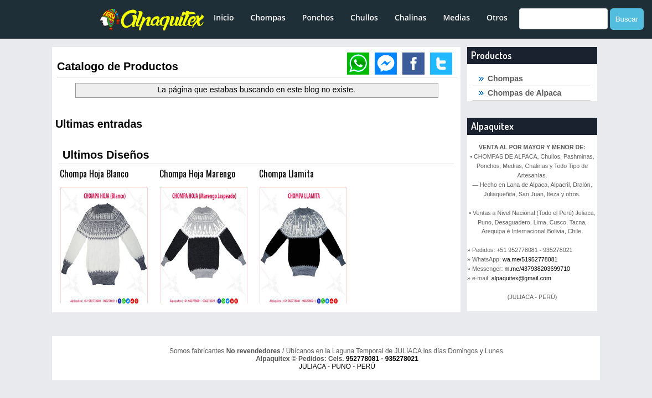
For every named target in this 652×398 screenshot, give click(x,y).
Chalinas (411, 17)
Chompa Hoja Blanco (94, 173)
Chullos (364, 17)
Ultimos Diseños (106, 155)
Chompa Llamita (286, 173)
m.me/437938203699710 (538, 268)
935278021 (401, 359)
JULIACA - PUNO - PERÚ (337, 366)
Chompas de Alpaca (524, 92)
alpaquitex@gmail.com (521, 278)
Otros (497, 17)
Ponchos (318, 17)
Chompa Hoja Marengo (197, 173)
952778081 (362, 359)
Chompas (267, 17)
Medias (456, 17)
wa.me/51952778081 (530, 259)
